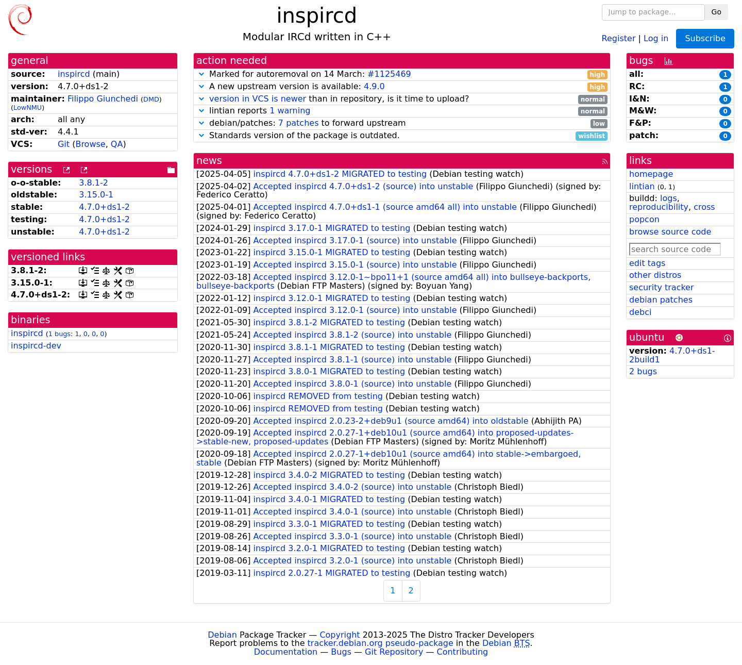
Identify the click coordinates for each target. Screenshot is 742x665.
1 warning (289, 110)
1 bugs (59, 334)
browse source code (670, 232)
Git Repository (394, 652)
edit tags (647, 263)
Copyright (339, 635)
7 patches (298, 123)
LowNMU (27, 107)
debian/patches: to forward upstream (402, 123)
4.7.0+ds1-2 (104, 207)
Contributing (462, 652)
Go (716, 12)
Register (619, 38)
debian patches (661, 300)
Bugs (341, 652)
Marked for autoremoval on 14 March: (402, 74)
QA (117, 144)
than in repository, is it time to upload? (402, 99)
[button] (201, 74)
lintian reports (402, 111)
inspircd (74, 74)
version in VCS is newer (257, 99)
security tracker (661, 287)
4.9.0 (374, 86)
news (209, 161)
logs (668, 198)
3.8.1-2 (93, 183)
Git (64, 144)
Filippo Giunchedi (103, 99)
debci (640, 312)
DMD (151, 99)
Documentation (285, 652)
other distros (655, 275)
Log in (656, 38)
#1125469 (389, 74)
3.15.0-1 (96, 195)
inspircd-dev (36, 346)
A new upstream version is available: (402, 86)
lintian (642, 186)
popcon (644, 219)
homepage (651, 174)
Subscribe (705, 38)
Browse (90, 144)
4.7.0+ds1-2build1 (672, 355)
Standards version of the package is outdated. (402, 135)
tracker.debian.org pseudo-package (380, 643)
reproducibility (658, 207)
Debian (222, 635)
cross (704, 207)
